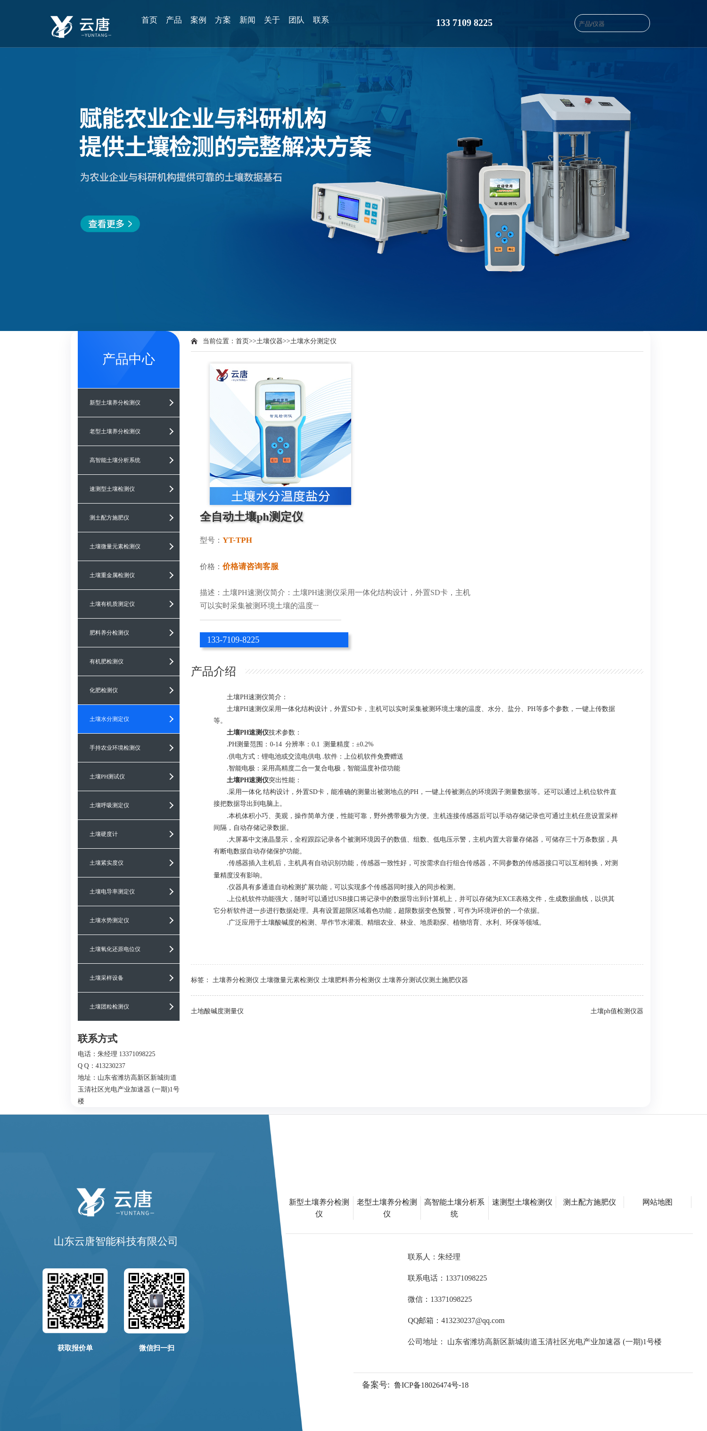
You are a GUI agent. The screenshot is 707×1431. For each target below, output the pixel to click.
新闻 (247, 20)
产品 (174, 20)
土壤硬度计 (104, 834)
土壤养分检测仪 (236, 980)
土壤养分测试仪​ (405, 980)
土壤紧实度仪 (106, 863)
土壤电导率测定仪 (112, 891)
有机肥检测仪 (106, 661)
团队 (296, 20)
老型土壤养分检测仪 (115, 431)
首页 (149, 20)
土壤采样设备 (106, 978)
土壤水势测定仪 (109, 920)
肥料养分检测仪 (109, 632)
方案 (223, 20)
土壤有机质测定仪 (112, 604)
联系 (321, 20)
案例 (198, 20)
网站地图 (657, 1202)
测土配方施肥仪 (109, 517)
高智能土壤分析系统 (115, 460)
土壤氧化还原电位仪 (115, 949)
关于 (272, 20)
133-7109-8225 (233, 640)
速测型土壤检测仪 (112, 489)
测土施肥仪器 (448, 980)
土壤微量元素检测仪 (115, 546)
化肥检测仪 (104, 690)
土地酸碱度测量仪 (217, 1011)
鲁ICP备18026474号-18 (431, 1385)
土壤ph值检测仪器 (617, 1011)
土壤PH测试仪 (107, 776)
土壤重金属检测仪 (112, 575)
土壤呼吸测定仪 (109, 805)
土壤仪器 (269, 341)
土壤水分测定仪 (109, 719)
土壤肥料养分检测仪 (351, 980)
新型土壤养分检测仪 (115, 402)
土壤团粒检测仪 (109, 1006)
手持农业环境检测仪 (115, 747)
